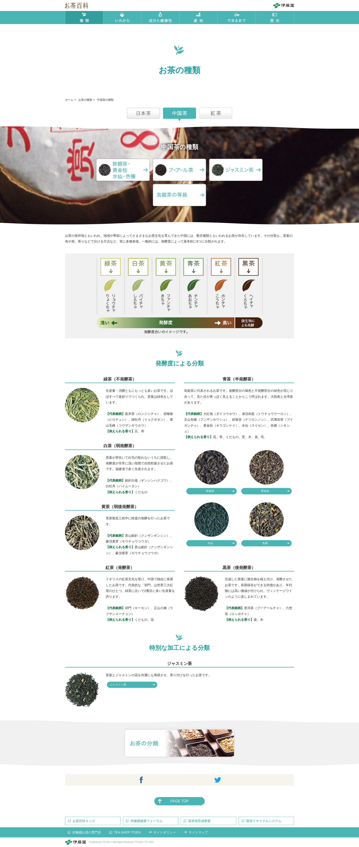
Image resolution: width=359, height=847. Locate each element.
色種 (265, 543)
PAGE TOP (179, 801)
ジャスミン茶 (118, 684)
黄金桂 (265, 491)
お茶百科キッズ (84, 821)
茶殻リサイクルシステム (263, 821)
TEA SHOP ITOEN (127, 832)
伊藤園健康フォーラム (147, 821)
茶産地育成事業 (199, 821)
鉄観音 (210, 491)
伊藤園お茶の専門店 (86, 832)
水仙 (210, 543)
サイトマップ (198, 832)
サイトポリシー (164, 832)
